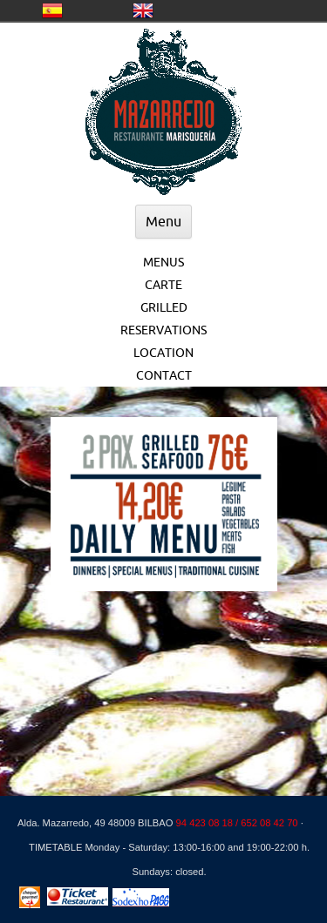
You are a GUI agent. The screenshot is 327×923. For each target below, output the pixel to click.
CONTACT (164, 375)
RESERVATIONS (163, 330)
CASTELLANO (52, 10)
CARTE (163, 285)
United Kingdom (143, 10)
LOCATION (163, 353)
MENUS (163, 262)
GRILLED (163, 307)
